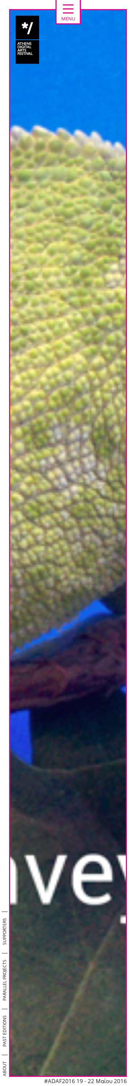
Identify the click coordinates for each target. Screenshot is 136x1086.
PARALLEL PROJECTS (4, 980)
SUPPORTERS (4, 931)
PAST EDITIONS (4, 1031)
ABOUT (4, 1068)
